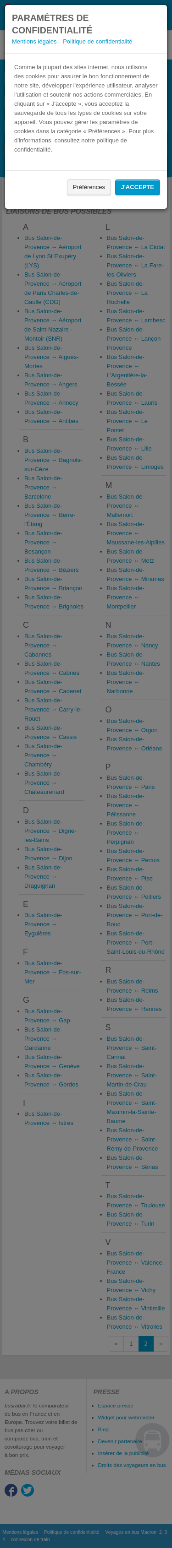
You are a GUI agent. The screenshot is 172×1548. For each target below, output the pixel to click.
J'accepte (137, 187)
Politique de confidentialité (97, 41)
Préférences (89, 187)
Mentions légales (34, 41)
